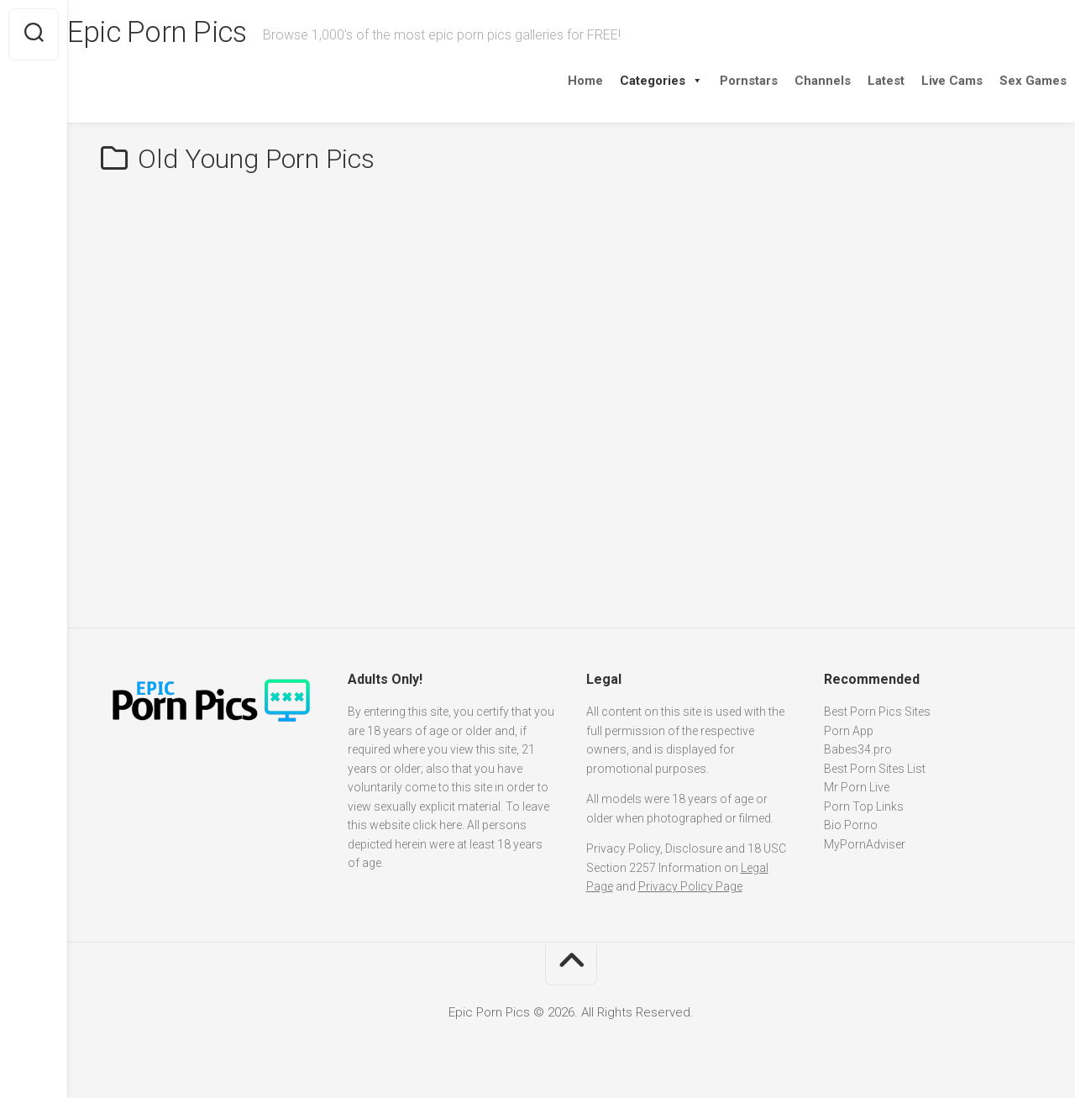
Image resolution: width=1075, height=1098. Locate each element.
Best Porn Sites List (875, 768)
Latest (852, 80)
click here (437, 825)
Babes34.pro (858, 749)
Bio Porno (851, 825)
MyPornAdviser (864, 844)
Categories (627, 80)
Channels (789, 80)
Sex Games (999, 80)
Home (551, 80)
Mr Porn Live (856, 787)
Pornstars (715, 80)
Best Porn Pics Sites (877, 711)
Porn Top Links (864, 806)
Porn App (848, 731)
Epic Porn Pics (193, 34)
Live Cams (918, 80)
